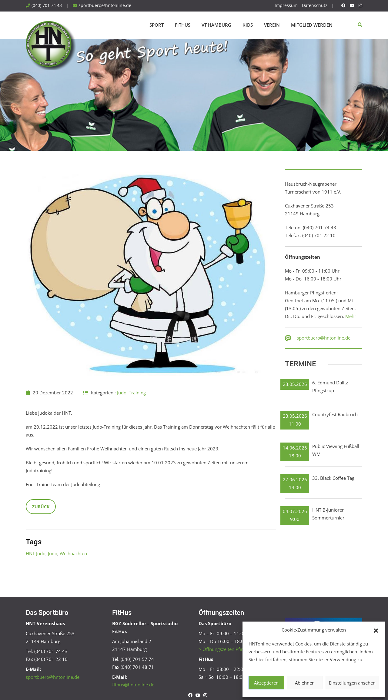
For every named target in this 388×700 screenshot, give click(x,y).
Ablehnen (305, 683)
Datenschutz (314, 5)
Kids (247, 25)
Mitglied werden (312, 25)
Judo (121, 393)
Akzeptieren (266, 683)
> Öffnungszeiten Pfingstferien (230, 649)
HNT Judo (35, 553)
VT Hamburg (216, 25)
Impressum (286, 5)
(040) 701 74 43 (47, 5)
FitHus (182, 25)
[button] (376, 630)
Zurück (40, 506)
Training (137, 393)
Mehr (350, 316)
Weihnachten (73, 553)
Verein (272, 25)
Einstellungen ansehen (352, 683)
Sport (156, 25)
